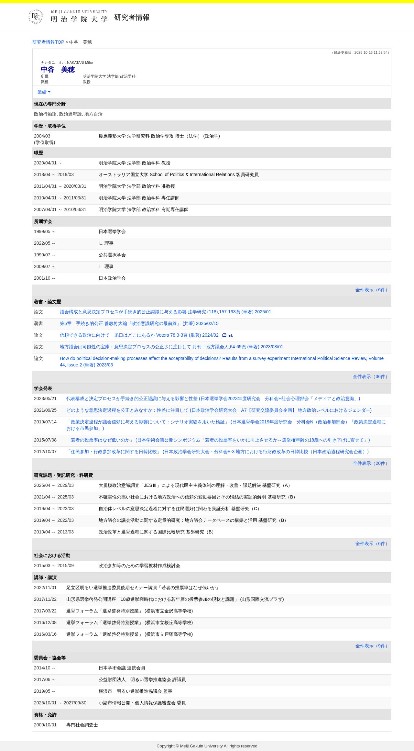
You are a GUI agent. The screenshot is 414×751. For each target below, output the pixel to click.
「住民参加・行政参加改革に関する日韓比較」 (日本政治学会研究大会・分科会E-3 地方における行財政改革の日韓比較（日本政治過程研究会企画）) (217, 451)
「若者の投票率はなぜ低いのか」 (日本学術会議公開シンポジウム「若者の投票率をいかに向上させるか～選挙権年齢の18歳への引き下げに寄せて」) (218, 440)
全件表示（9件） (372, 645)
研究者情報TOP (48, 42)
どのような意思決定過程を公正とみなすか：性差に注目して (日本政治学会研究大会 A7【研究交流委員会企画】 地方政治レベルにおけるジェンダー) (219, 410)
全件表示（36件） (371, 376)
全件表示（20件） (371, 463)
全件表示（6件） (372, 289)
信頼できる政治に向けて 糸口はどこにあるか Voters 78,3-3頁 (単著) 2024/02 (139, 335)
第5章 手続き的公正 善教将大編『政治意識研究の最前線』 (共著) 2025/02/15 (139, 323)
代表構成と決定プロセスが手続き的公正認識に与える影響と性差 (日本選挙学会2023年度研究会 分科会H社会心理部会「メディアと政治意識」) (213, 398)
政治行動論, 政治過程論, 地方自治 (68, 114)
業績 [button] (42, 92)
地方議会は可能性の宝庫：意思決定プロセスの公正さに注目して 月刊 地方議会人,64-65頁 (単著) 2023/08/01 (171, 346)
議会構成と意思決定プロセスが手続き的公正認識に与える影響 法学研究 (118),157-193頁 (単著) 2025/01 (165, 311)
